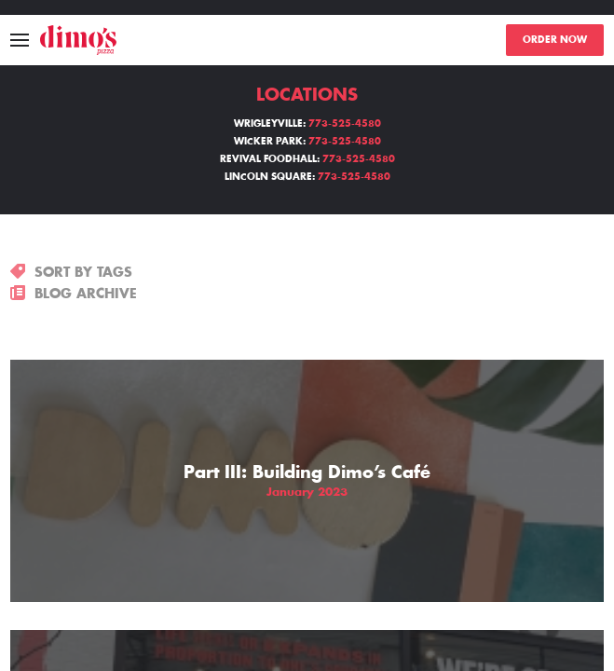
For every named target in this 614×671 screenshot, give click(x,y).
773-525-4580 (344, 124)
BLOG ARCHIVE (73, 293)
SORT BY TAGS (71, 272)
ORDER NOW (555, 40)
